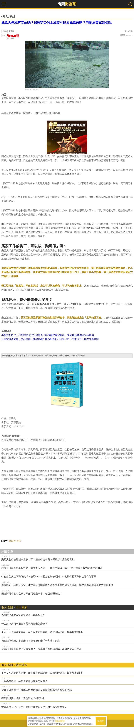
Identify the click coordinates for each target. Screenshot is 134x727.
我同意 (100, 720)
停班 (19, 541)
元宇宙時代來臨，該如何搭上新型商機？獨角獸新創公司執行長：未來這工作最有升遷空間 (50, 339)
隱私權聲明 (60, 720)
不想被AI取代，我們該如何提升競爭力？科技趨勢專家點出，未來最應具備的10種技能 (47, 335)
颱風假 (12, 541)
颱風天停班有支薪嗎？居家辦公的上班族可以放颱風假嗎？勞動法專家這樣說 (56, 22)
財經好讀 (13, 37)
